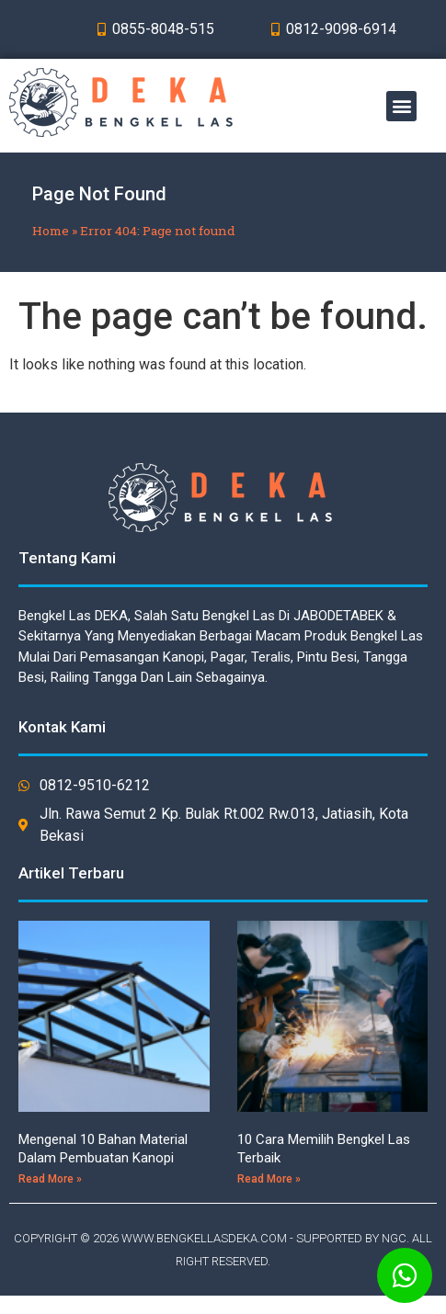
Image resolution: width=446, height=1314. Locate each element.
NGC (394, 1238)
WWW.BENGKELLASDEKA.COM (204, 1238)
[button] (401, 106)
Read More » (50, 1178)
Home (50, 230)
